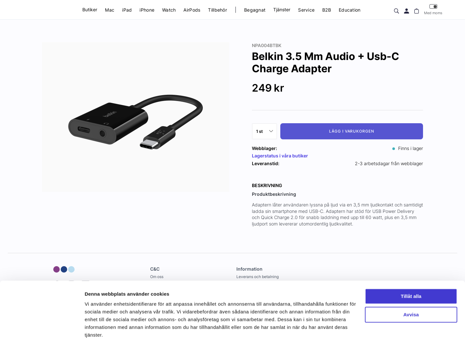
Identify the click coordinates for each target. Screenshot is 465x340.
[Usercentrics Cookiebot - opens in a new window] (42, 327)
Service (306, 10)
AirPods (191, 10)
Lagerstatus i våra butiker (280, 155)
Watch (169, 10)
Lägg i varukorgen (351, 131)
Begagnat (254, 10)
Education (350, 10)
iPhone (147, 10)
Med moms (433, 9)
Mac (109, 10)
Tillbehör (217, 10)
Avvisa (411, 289)
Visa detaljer (99, 327)
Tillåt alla (411, 271)
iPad (127, 10)
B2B (326, 10)
